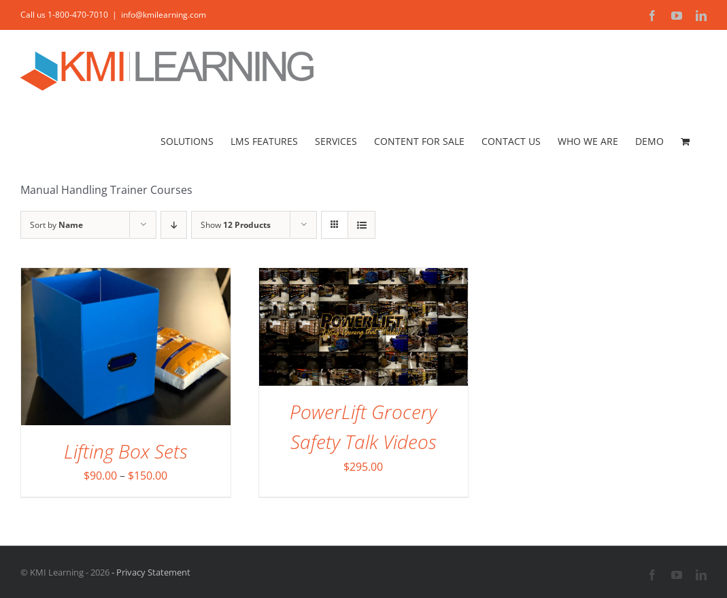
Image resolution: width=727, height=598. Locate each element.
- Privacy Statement (149, 572)
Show (236, 225)
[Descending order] (173, 225)
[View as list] (361, 225)
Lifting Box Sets (126, 451)
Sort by (56, 225)
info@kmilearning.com (163, 14)
